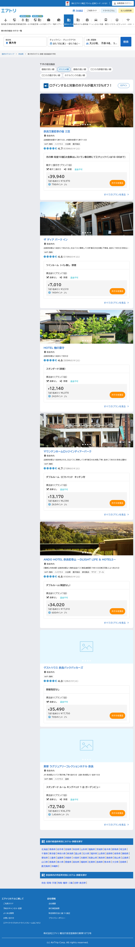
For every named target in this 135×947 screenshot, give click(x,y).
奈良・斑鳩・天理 (49, 883)
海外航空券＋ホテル (37, 20)
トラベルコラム (109, 10)
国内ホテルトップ (8, 54)
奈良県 (20, 54)
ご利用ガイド (92, 10)
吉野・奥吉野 (80, 883)
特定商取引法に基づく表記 (59, 913)
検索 (126, 41)
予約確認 (79, 10)
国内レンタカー (96, 24)
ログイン (123, 85)
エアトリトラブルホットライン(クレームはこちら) (22, 923)
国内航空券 (5, 23)
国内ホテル (68, 23)
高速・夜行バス (105, 23)
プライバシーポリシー (57, 918)
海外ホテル (78, 23)
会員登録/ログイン (124, 3)
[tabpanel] (86, 110)
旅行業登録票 (54, 908)
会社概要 (52, 903)
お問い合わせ (8, 918)
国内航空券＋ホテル (25, 20)
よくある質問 (8, 913)
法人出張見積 (126, 10)
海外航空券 (14, 23)
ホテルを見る (117, 183)
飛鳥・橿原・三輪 (65, 883)
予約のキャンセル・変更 (12, 908)
